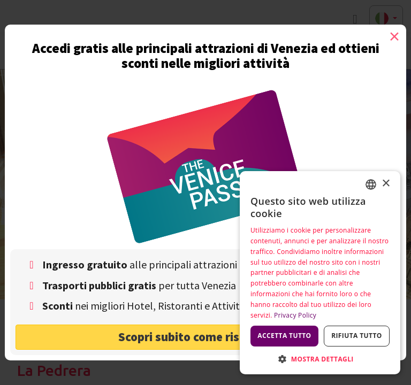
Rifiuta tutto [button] (356, 335)
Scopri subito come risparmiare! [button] (205, 336)
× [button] (386, 184)
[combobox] (371, 184)
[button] (320, 358)
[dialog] (320, 272)
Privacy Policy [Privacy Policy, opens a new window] (295, 315)
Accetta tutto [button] (284, 335)
